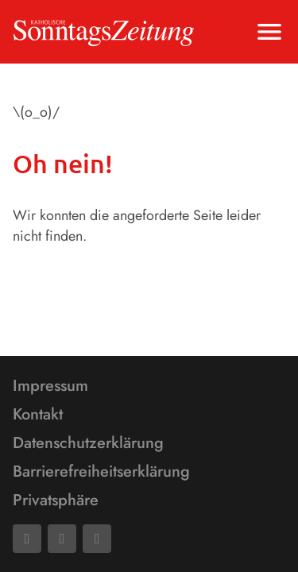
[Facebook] (27, 538)
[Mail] (62, 538)
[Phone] (97, 538)
